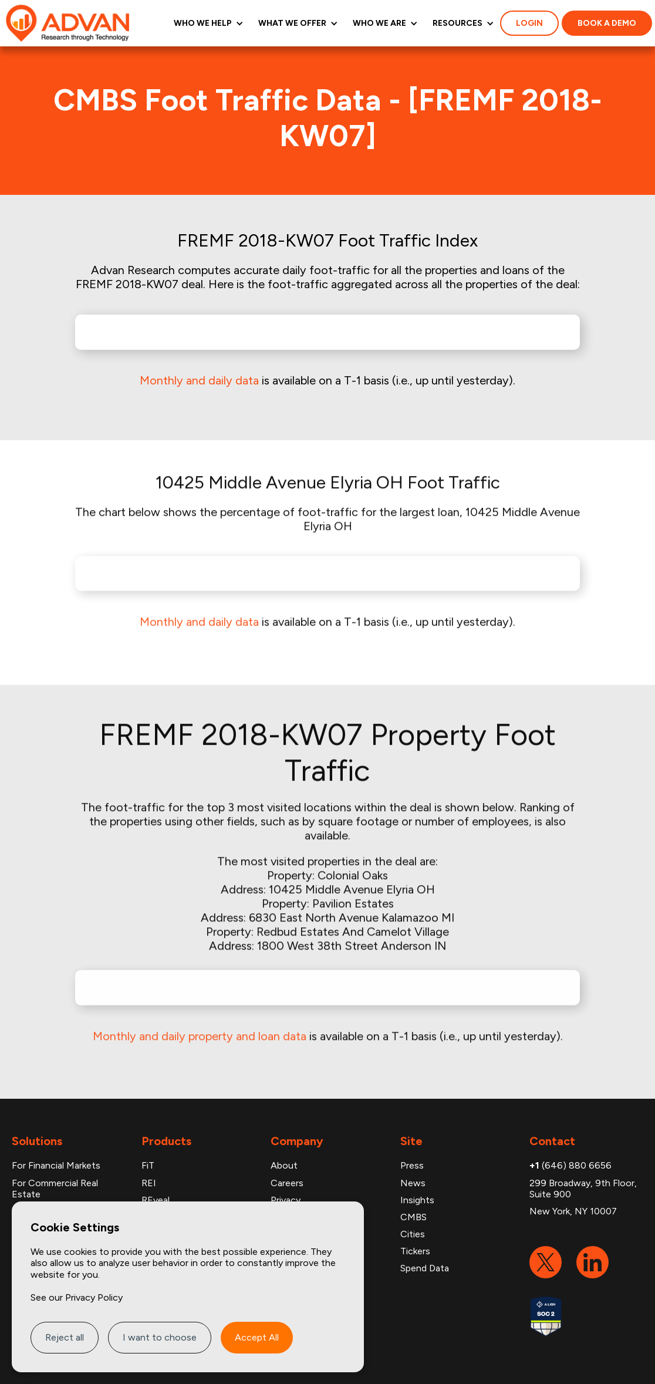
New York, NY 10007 (573, 1211)
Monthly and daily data (199, 380)
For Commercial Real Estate (55, 1188)
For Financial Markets (56, 1165)
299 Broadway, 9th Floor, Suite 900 (583, 1188)
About (284, 1165)
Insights (417, 1200)
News (413, 1183)
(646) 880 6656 (570, 1165)
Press (412, 1165)
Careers (287, 1183)
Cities (412, 1234)
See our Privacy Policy (77, 1297)
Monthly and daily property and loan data (199, 1027)
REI (148, 1183)
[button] (207, 23)
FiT (147, 1165)
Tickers (415, 1251)
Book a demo (607, 23)
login (529, 23)
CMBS (413, 1217)
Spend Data (424, 1268)
